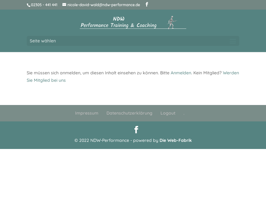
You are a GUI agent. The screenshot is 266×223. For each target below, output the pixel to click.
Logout (167, 113)
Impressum (86, 113)
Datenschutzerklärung (129, 113)
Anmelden (181, 73)
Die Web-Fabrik (176, 140)
